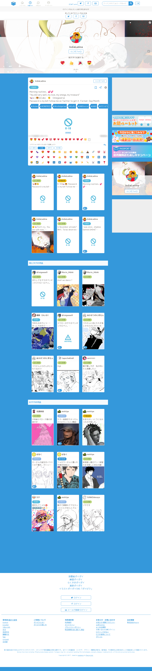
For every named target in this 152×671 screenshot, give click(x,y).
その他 (58, 148)
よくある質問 (101, 627)
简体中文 (6, 632)
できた (34, 87)
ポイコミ (99, 637)
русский (6, 639)
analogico (81, 655)
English (5, 622)
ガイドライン (70, 625)
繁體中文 (6, 634)
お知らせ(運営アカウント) (105, 622)
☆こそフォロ (76, 51)
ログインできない (102, 632)
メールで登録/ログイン (76, 609)
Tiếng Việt (6, 627)
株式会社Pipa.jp (133, 622)
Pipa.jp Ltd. (89, 655)
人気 (41, 148)
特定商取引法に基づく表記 (74, 629)
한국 (4, 629)
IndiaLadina (76, 47)
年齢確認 (68, 133)
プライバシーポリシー (73, 627)
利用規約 (68, 622)
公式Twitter (100, 625)
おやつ (50, 148)
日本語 (5, 642)
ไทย (4, 637)
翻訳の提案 (12, 620)
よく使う (33, 148)
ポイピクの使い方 (40, 625)
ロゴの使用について (103, 634)
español (6, 625)
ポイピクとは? (39, 622)
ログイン (76, 597)
